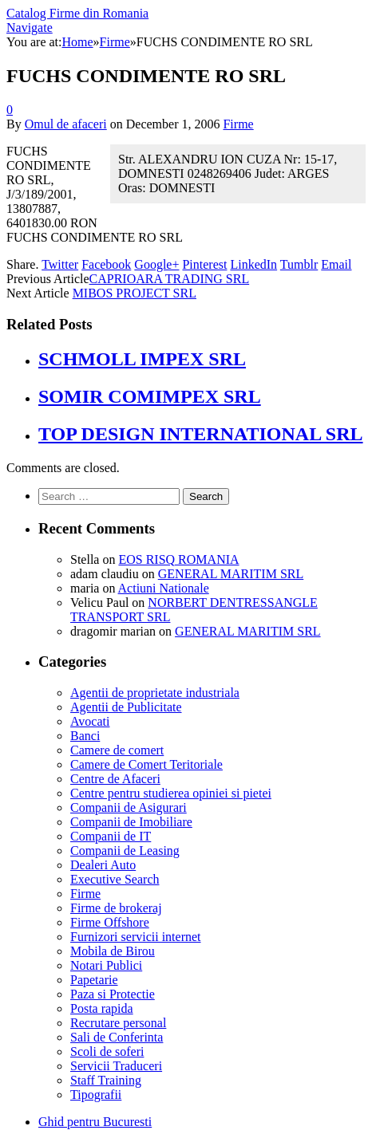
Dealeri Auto (103, 865)
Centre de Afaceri (115, 779)
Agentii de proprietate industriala (154, 692)
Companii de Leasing (125, 850)
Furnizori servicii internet (135, 936)
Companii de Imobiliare (131, 822)
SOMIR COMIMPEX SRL (149, 396)
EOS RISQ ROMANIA (178, 559)
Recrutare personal (118, 1023)
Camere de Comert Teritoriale (146, 764)
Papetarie (94, 979)
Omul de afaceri (66, 124)
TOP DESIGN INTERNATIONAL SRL (200, 433)
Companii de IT (110, 836)
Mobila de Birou (112, 951)
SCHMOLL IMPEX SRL (142, 359)
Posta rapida (101, 1008)
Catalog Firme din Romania (77, 13)
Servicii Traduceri (116, 1066)
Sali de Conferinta (116, 1037)
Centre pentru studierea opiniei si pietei (170, 793)
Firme (238, 124)
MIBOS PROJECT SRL (134, 293)
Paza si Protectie (112, 994)
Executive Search (115, 879)
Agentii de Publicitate (126, 707)
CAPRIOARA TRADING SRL (169, 279)
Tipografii (95, 1094)
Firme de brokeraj (116, 908)
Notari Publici (106, 965)
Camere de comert (117, 750)
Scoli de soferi (107, 1051)
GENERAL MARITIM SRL (231, 574)
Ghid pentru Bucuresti (95, 1121)
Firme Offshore (109, 922)
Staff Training (105, 1080)
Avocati (89, 721)
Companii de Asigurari (128, 807)
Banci (85, 735)
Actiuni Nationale (163, 588)
